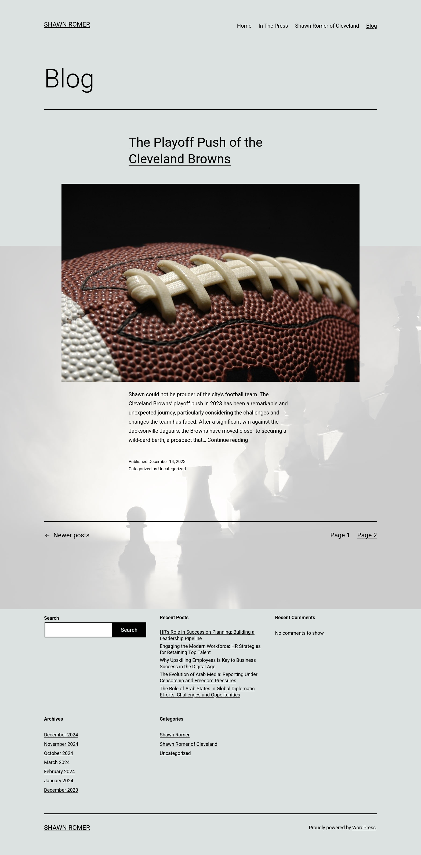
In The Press (273, 26)
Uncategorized (172, 468)
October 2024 (58, 753)
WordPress (364, 827)
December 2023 (61, 790)
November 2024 (61, 744)
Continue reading (228, 440)
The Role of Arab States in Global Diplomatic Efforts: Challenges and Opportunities (207, 692)
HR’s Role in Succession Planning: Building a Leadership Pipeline (207, 635)
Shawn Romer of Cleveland (327, 26)
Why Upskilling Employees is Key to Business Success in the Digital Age (208, 663)
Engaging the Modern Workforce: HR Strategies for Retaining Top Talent (210, 649)
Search (51, 618)
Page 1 (340, 535)
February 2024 (59, 771)
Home (244, 26)
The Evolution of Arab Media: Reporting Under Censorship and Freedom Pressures (208, 677)
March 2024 (57, 762)
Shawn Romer (67, 24)
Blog (371, 26)
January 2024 (58, 780)
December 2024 (61, 734)
